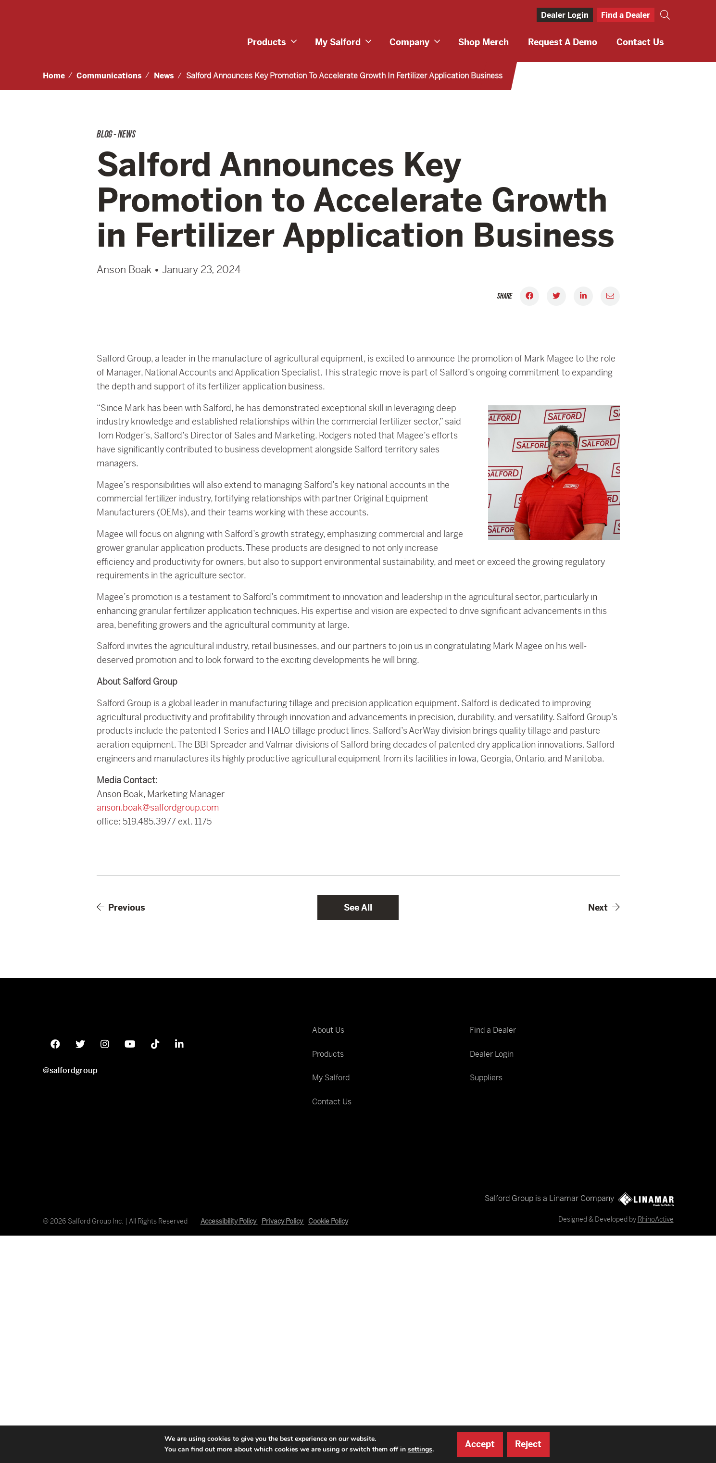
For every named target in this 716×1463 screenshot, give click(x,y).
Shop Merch (483, 42)
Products (266, 42)
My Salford (338, 42)
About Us (328, 1248)
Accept (480, 1444)
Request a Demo (562, 42)
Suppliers (486, 1295)
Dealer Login (565, 15)
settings (420, 1449)
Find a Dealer (625, 15)
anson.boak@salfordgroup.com (158, 1025)
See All (358, 1125)
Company (409, 42)
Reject (528, 1444)
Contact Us (640, 42)
